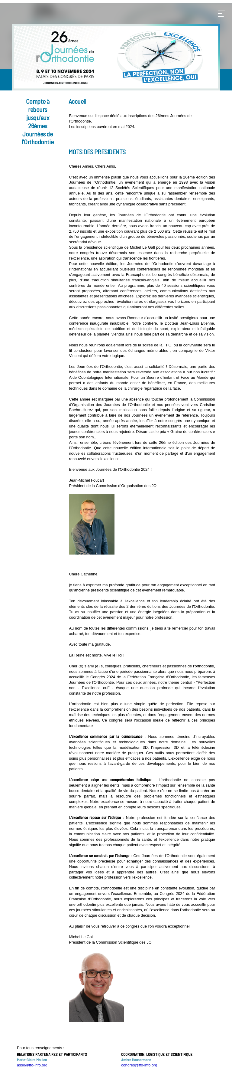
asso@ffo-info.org (32, 1065)
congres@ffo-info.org (139, 1065)
